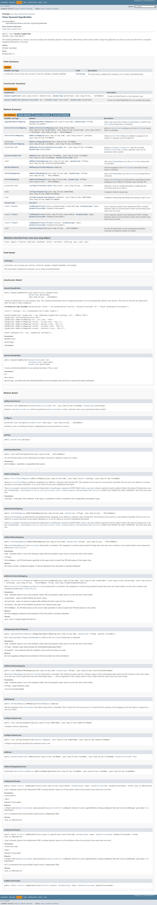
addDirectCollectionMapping (41, 128)
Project (14, 206)
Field (16, 9)
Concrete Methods (61, 115)
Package (12, 2)
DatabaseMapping (12, 167)
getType (32, 203)
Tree (25, 2)
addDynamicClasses (37, 147)
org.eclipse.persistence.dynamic (22, 14)
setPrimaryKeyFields (38, 228)
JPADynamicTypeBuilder (12, 29)
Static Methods (24, 115)
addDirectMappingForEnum (40, 142)
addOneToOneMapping (37, 179)
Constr (22, 9)
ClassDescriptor (51, 100)
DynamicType (58, 96)
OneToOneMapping (12, 179)
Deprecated (32, 2)
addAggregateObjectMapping (41, 122)
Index (40, 2)
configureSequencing (38, 192)
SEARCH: (131, 6)
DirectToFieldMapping (14, 135)
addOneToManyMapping (38, 173)
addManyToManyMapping (38, 161)
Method (29, 9)
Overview (4, 2)
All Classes (5, 6)
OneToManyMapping (12, 173)
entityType (80, 74)
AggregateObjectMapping (15, 122)
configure (33, 185)
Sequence (51, 197)
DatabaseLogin (87, 206)
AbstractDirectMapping (14, 144)
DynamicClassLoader (30, 100)
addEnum (32, 155)
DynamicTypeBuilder (12, 96)
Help (45, 2)
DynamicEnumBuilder (13, 155)
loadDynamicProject (37, 206)
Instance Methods (42, 115)
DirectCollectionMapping (15, 128)
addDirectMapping (36, 135)
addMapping (33, 167)
